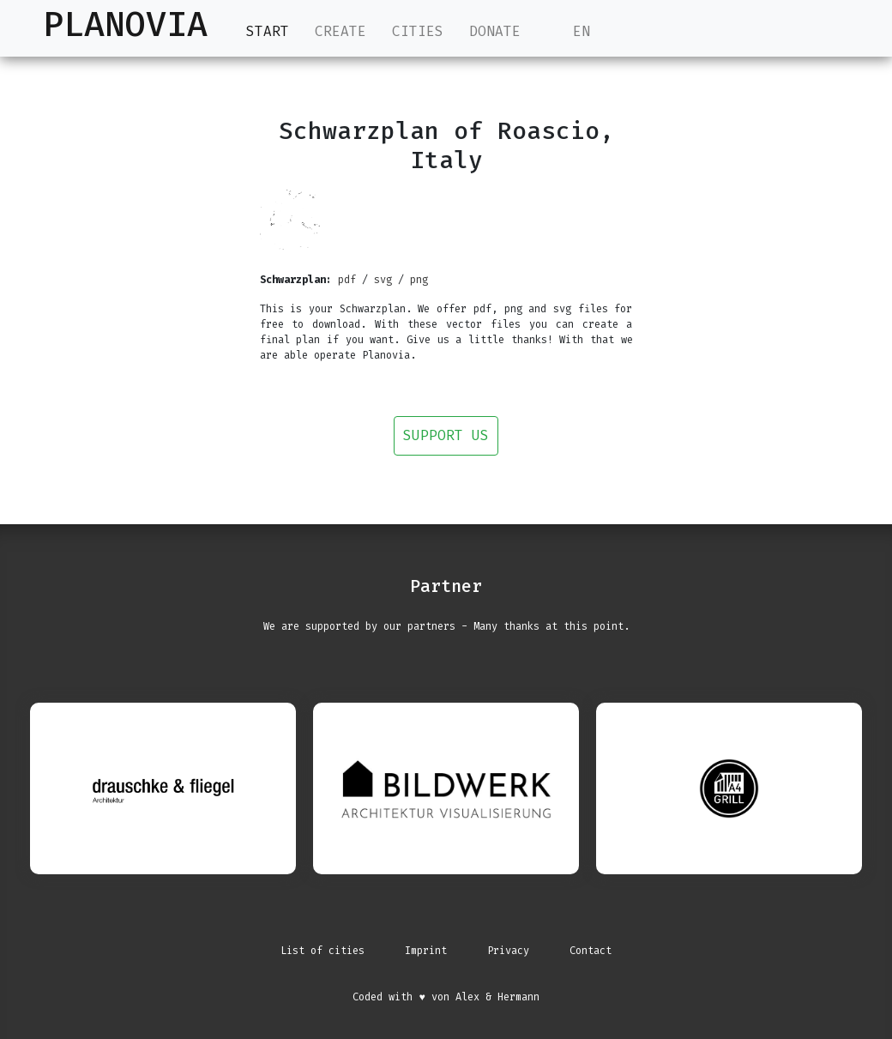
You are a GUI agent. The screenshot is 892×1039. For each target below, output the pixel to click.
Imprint (426, 950)
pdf (347, 280)
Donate (495, 31)
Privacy (508, 950)
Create (340, 31)
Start (267, 30)
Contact (591, 950)
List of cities (322, 950)
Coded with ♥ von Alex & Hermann (446, 997)
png (419, 280)
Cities (417, 31)
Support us (446, 435)
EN (568, 31)
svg (383, 280)
